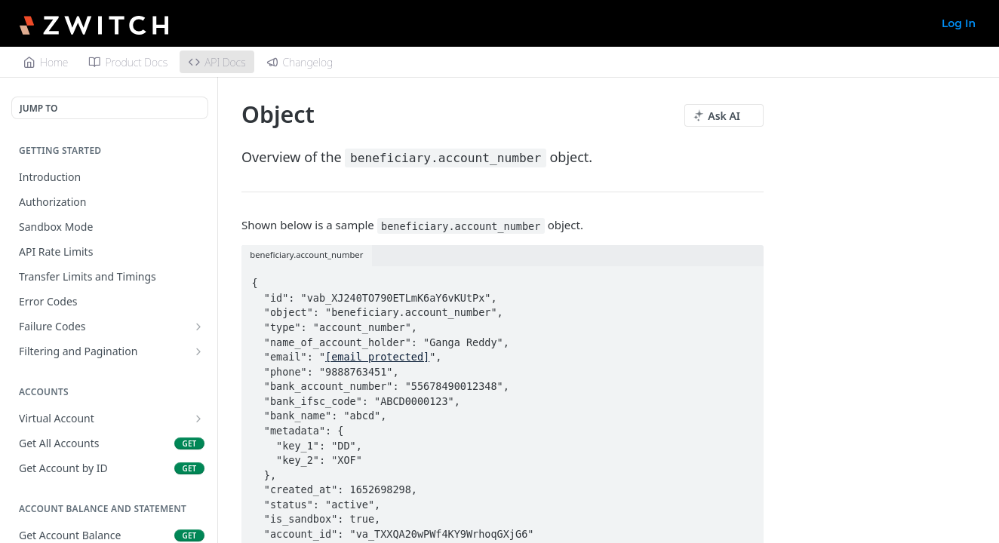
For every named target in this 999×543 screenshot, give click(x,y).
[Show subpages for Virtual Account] (198, 419)
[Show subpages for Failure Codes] (198, 327)
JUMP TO (38, 108)
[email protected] (377, 357)
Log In (959, 23)
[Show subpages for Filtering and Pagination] (198, 351)
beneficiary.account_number (445, 158)
